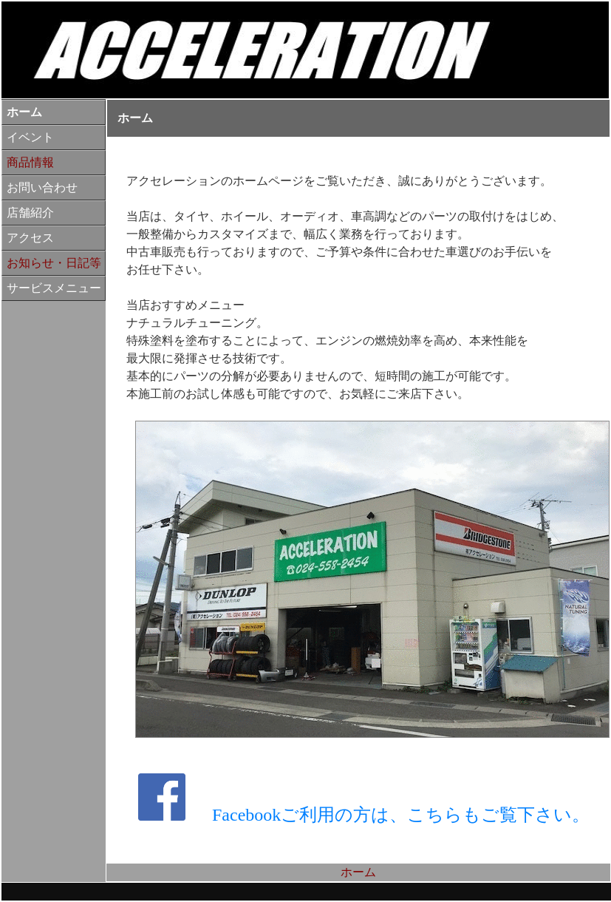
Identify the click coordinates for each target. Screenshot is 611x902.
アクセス (30, 237)
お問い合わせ (42, 187)
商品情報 (30, 162)
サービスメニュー (54, 288)
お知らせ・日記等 (54, 263)
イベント (30, 137)
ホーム (24, 112)
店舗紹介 (30, 212)
